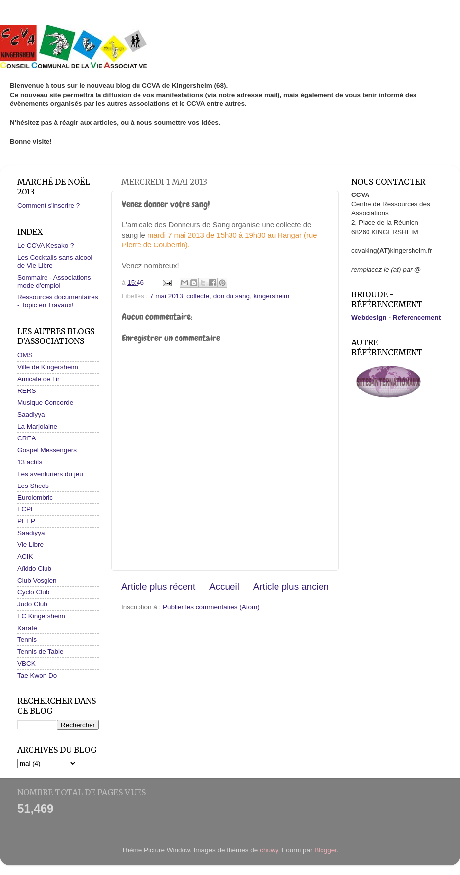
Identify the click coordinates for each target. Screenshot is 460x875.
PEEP (26, 521)
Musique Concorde (45, 402)
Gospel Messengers (47, 450)
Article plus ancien (291, 587)
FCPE (26, 509)
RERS (26, 390)
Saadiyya (31, 414)
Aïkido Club (34, 568)
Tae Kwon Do (37, 675)
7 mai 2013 (166, 296)
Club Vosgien (37, 580)
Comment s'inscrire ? (48, 205)
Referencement (417, 317)
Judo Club (32, 604)
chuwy (269, 850)
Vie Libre (30, 544)
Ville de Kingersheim (47, 367)
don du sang (231, 296)
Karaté (27, 628)
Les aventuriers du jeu (50, 474)
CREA (26, 438)
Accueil (224, 587)
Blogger (325, 850)
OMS (25, 355)
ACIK (25, 556)
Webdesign (369, 317)
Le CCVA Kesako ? (45, 245)
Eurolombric (35, 497)
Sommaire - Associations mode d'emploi (54, 281)
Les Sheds (33, 485)
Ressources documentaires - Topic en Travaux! (57, 301)
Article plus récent (158, 587)
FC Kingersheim (41, 616)
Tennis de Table (40, 651)
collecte (197, 296)
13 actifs (29, 462)
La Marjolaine (37, 426)
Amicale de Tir (38, 379)
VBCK (26, 663)
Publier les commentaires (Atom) (211, 607)
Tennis (27, 639)
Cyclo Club (33, 592)
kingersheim (272, 296)
